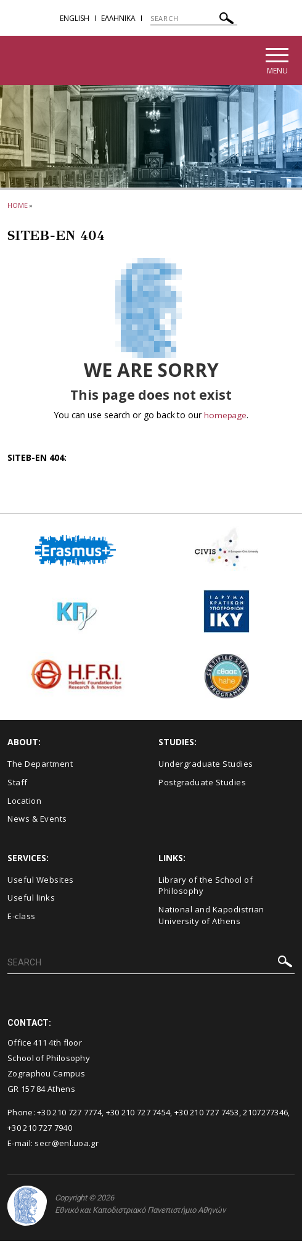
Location (24, 801)
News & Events (37, 820)
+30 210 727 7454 (138, 1114)
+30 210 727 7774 (69, 1114)
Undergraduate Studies (205, 765)
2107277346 (265, 1114)
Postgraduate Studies (202, 784)
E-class (21, 917)
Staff (17, 784)
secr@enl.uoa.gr (67, 1144)
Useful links (31, 899)
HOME (17, 207)
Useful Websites (40, 880)
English (74, 18)
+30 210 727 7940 (39, 1128)
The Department (40, 765)
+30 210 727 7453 (206, 1114)
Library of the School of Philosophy (205, 886)
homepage (225, 417)
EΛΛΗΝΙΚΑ (118, 18)
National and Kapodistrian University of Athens (211, 917)
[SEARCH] (193, 18)
